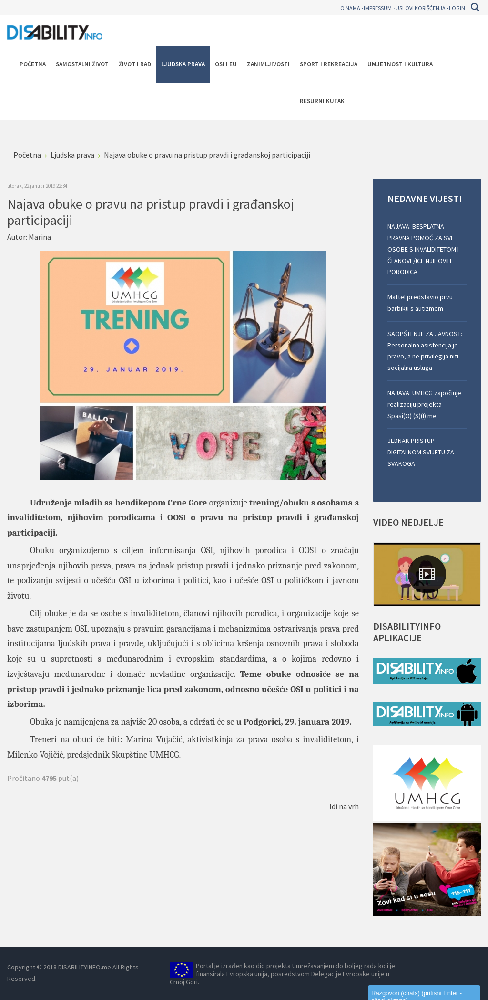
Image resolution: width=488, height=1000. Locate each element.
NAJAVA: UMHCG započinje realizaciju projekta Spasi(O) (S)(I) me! (424, 404)
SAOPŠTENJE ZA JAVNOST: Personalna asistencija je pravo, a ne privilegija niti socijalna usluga (424, 350)
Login (457, 7)
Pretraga (475, 7)
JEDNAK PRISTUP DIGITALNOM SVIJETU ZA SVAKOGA (420, 452)
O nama (350, 7)
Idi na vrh (344, 806)
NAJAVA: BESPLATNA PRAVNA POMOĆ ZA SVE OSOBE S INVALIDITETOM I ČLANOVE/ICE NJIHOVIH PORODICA (423, 249)
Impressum (378, 7)
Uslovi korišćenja (421, 7)
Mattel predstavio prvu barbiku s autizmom (420, 303)
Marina (40, 237)
